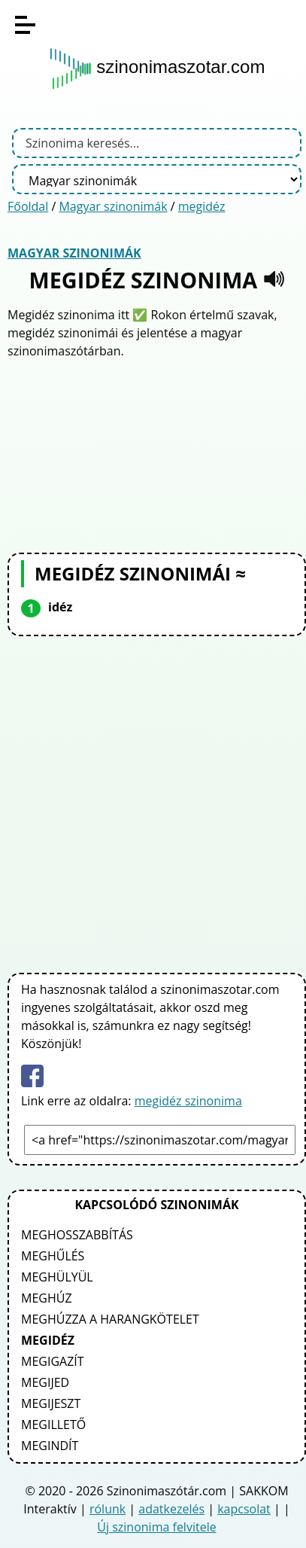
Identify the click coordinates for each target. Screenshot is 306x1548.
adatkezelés (171, 1509)
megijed (45, 1382)
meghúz (46, 1298)
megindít (49, 1445)
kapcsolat (244, 1509)
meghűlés (52, 1255)
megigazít (52, 1361)
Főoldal (28, 206)
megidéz (202, 206)
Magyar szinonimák (113, 206)
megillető (53, 1424)
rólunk (107, 1509)
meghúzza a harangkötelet (110, 1319)
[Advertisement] (157, 454)
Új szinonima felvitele (156, 1527)
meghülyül (57, 1276)
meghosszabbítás (77, 1234)
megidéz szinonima (188, 1100)
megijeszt (50, 1403)
